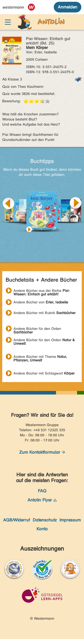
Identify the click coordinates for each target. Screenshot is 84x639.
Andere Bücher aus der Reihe (41, 291)
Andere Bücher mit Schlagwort (44, 373)
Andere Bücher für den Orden (37, 329)
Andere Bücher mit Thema (40, 357)
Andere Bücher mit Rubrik (44, 313)
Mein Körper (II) (45, 229)
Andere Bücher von (40, 302)
